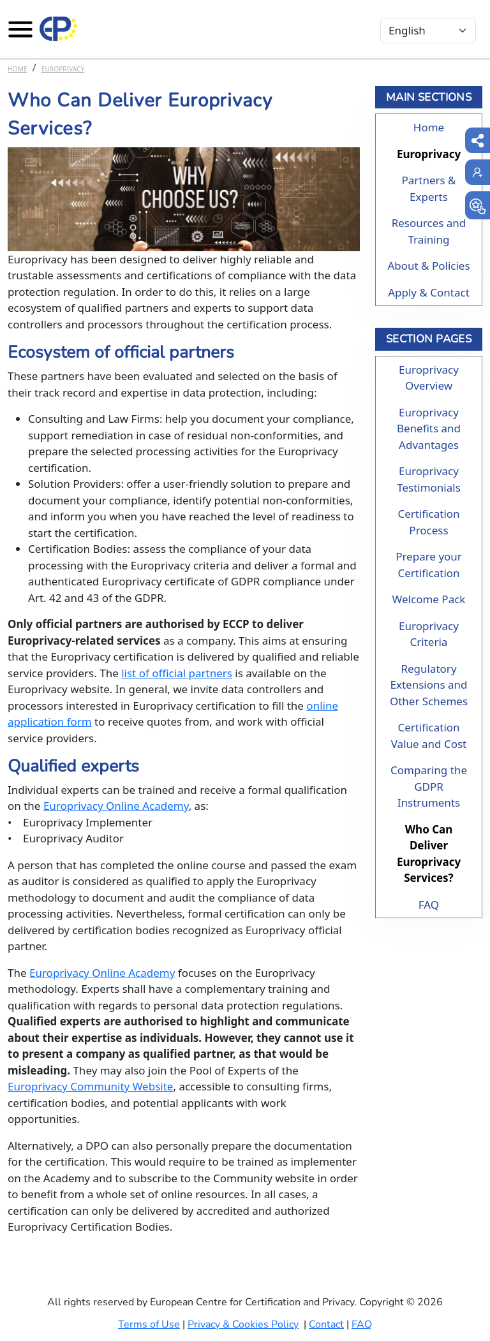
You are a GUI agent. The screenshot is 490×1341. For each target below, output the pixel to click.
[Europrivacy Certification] (59, 28)
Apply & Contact (429, 292)
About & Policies (428, 265)
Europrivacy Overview (429, 377)
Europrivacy (63, 68)
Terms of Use (149, 1324)
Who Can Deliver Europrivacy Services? (429, 854)
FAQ (429, 904)
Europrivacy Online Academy (116, 805)
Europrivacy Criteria (429, 634)
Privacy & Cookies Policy (243, 1324)
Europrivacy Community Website (90, 1086)
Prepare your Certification (429, 564)
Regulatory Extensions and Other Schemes (429, 684)
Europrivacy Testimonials (429, 479)
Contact (326, 1324)
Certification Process (428, 522)
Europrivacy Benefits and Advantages (429, 428)
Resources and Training (429, 231)
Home (17, 68)
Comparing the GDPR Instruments (428, 786)
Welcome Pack (429, 599)
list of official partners (176, 673)
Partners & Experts (428, 188)
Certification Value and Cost (429, 735)
